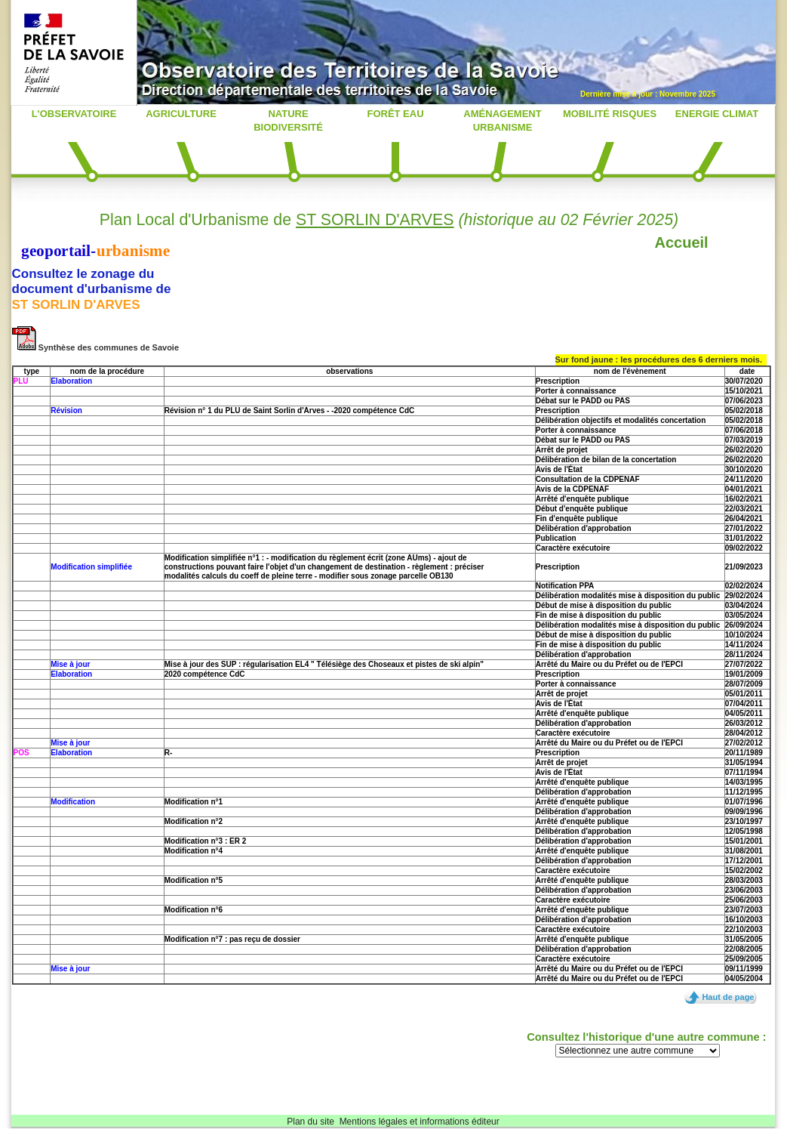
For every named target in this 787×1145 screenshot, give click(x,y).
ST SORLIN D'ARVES (375, 220)
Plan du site (310, 1121)
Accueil (682, 242)
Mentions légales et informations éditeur (420, 1121)
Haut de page (728, 996)
